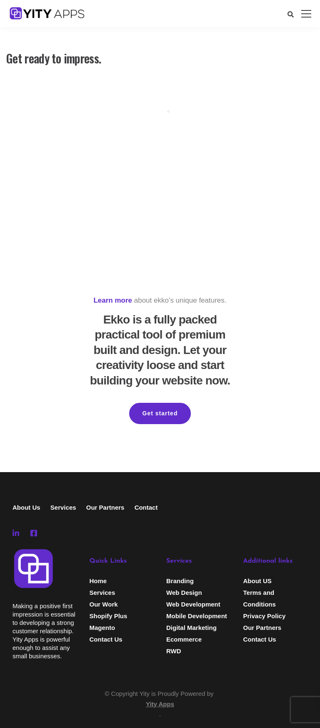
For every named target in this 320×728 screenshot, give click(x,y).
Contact (146, 507)
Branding (180, 580)
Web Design (184, 592)
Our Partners (105, 507)
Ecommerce (184, 639)
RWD (173, 651)
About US (257, 580)
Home (98, 580)
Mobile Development (196, 615)
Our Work (104, 604)
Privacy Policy (264, 615)
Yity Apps (160, 704)
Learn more (112, 300)
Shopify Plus (109, 615)
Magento (102, 627)
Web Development (193, 604)
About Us (26, 507)
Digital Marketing (191, 627)
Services (63, 507)
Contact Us (106, 639)
